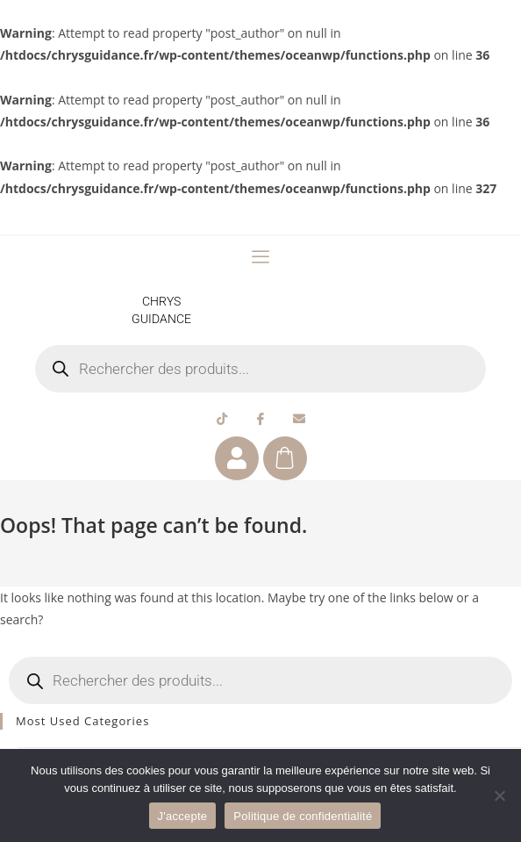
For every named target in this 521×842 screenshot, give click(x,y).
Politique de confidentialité (302, 816)
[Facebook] (260, 419)
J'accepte (183, 816)
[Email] (299, 419)
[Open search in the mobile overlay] (261, 368)
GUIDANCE (161, 319)
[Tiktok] (222, 419)
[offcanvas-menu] (260, 257)
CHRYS (161, 301)
